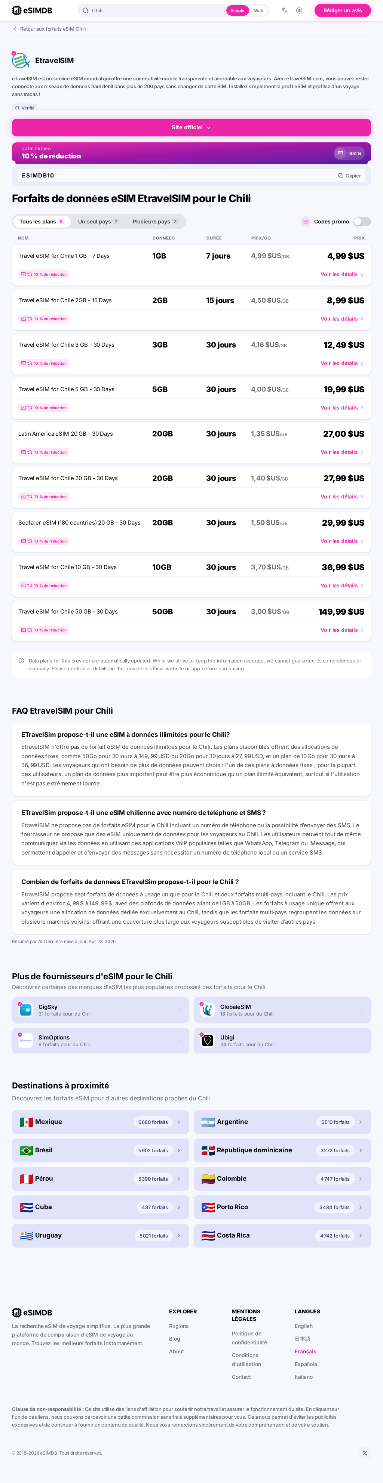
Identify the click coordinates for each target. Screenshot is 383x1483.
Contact (241, 1377)
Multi (258, 10)
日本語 (302, 1338)
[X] (365, 1453)
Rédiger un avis (343, 10)
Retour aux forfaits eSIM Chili (48, 29)
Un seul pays (98, 221)
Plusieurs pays (156, 221)
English (304, 1326)
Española (306, 1364)
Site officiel (192, 127)
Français (305, 1351)
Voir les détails (343, 274)
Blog (174, 1338)
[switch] (362, 221)
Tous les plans (42, 221)
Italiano (304, 1377)
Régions (179, 1326)
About (176, 1351)
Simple (237, 10)
